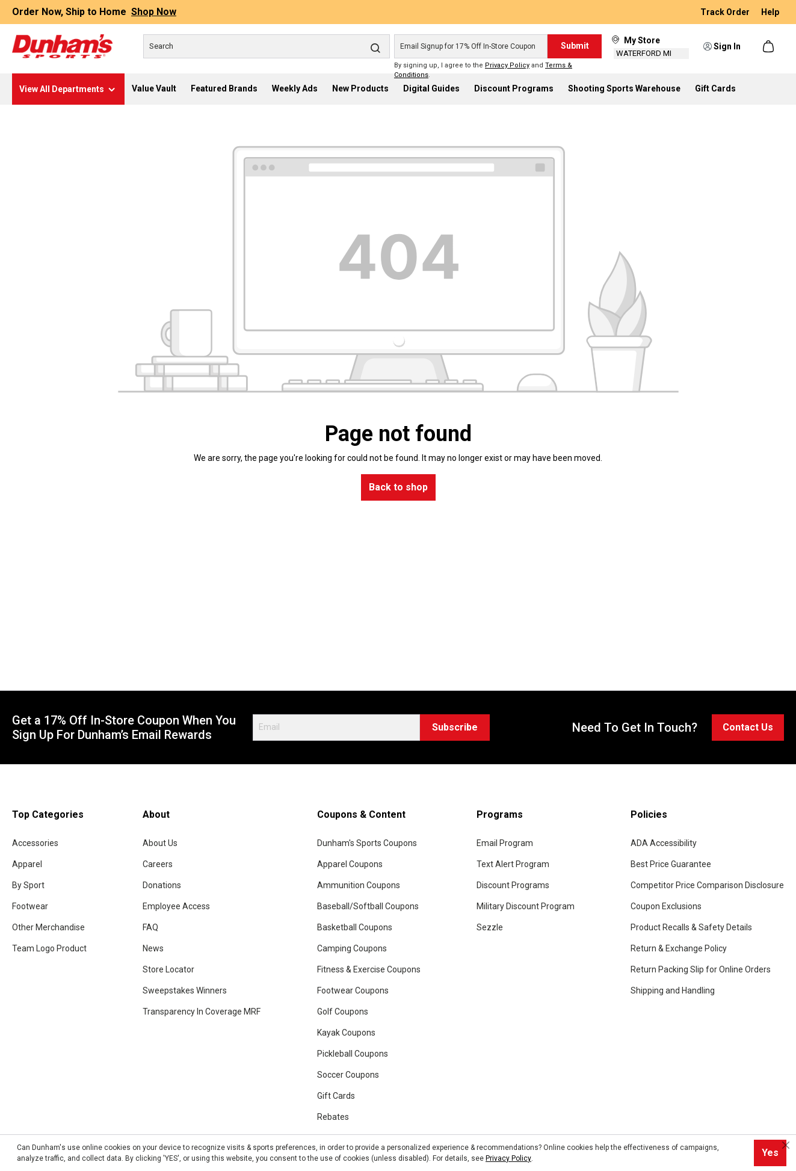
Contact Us (748, 727)
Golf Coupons (342, 1011)
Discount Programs (513, 885)
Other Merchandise (48, 927)
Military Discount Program (526, 906)
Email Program (505, 843)
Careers (158, 864)
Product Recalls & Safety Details (691, 927)
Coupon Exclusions (666, 906)
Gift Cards (336, 1096)
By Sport (28, 885)
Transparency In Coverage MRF (202, 1011)
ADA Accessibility (664, 843)
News (153, 948)
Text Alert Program (513, 864)
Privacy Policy (507, 65)
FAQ (150, 927)
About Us (160, 843)
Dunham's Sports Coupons (367, 843)
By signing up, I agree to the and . (483, 70)
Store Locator (168, 969)
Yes (770, 1152)
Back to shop (398, 487)
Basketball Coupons (354, 927)
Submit (575, 46)
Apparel (27, 864)
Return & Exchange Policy (679, 948)
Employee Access (176, 906)
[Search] (266, 46)
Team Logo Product (49, 948)
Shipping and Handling (673, 990)
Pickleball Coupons (352, 1053)
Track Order (725, 12)
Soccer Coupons (348, 1075)
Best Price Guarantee (671, 864)
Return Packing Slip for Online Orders (701, 969)
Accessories (35, 843)
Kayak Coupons (346, 1032)
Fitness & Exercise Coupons (369, 969)
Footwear (30, 906)
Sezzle (490, 927)
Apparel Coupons (350, 864)
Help (770, 12)
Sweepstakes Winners (185, 990)
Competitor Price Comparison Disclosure (707, 885)
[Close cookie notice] (785, 1145)
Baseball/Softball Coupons (368, 906)
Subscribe (455, 727)
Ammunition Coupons (358, 885)
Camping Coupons (352, 948)
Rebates (333, 1117)
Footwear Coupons (353, 990)
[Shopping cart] (769, 46)
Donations (162, 885)
